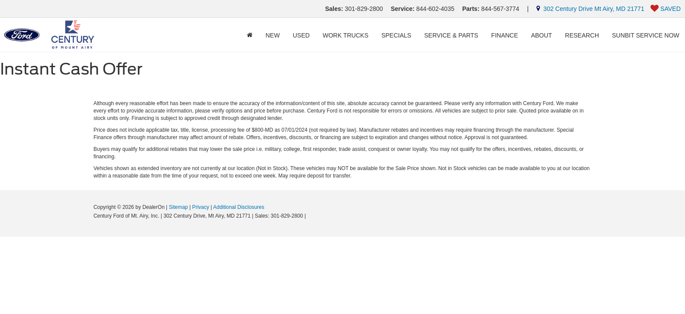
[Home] (249, 35)
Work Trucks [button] (346, 35)
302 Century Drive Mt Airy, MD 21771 (590, 8)
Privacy (200, 207)
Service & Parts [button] (451, 35)
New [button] (273, 35)
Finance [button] (504, 35)
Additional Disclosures (238, 207)
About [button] (541, 35)
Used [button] (301, 35)
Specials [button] (396, 35)
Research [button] (582, 35)
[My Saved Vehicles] (665, 8)
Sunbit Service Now (645, 35)
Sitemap (178, 207)
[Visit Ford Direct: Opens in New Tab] (310, 216)
